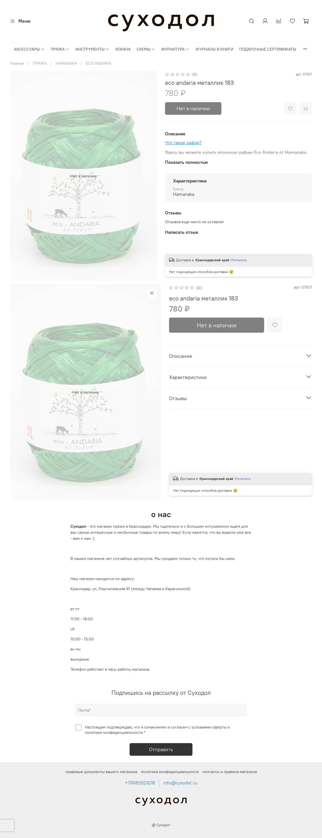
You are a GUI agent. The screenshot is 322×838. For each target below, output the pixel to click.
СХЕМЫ (146, 49)
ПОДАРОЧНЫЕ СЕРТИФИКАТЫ (267, 49)
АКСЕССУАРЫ (29, 49)
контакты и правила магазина (230, 771)
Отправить (161, 749)
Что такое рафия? (183, 142)
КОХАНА (123, 49)
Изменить (239, 260)
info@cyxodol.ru (180, 783)
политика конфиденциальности (170, 771)
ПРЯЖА (60, 49)
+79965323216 (140, 783)
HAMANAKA (66, 63)
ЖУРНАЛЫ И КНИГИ (214, 49)
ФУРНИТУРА (175, 49)
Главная (17, 63)
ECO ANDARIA (98, 63)
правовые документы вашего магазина (101, 771)
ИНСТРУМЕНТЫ (92, 49)
